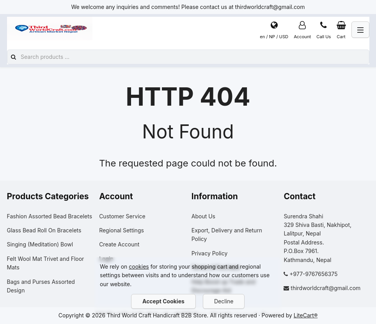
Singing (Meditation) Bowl (40, 244)
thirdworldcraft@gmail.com (325, 288)
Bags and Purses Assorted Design (41, 286)
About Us (203, 216)
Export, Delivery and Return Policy (227, 234)
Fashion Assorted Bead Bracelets (49, 216)
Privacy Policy (210, 253)
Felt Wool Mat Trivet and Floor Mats (45, 263)
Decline (223, 301)
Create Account (119, 244)
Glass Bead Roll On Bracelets (44, 230)
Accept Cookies (163, 301)
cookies (139, 266)
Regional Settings (121, 230)
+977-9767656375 (313, 274)
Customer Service (122, 216)
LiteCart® (305, 315)
